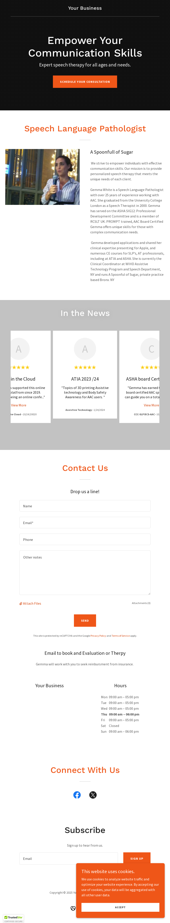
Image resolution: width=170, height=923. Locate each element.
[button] (21, 603)
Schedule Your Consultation (85, 82)
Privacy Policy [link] (98, 635)
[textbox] (85, 506)
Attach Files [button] (32, 603)
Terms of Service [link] (121, 635)
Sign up (136, 859)
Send (85, 621)
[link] (85, 8)
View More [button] (18, 405)
